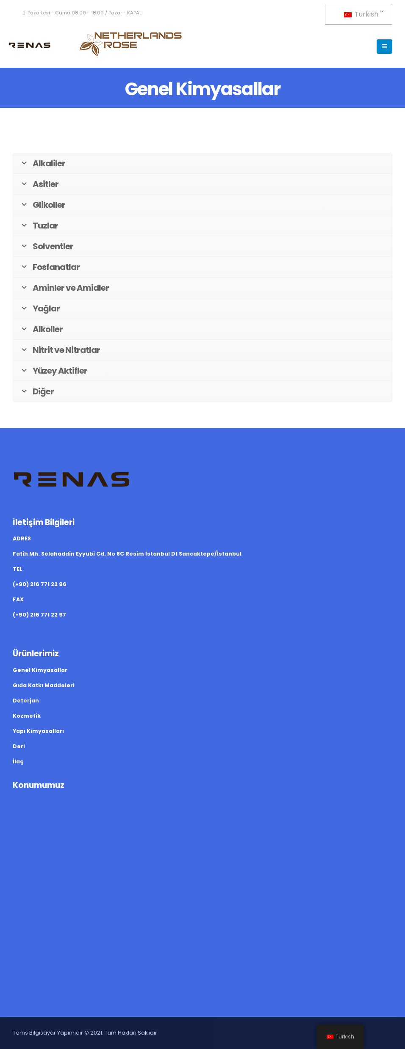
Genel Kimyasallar (40, 670)
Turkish (361, 14)
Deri (19, 746)
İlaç (18, 761)
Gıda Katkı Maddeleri (44, 685)
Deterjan (26, 700)
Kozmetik (27, 715)
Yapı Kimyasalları (38, 731)
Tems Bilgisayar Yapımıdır (48, 1032)
